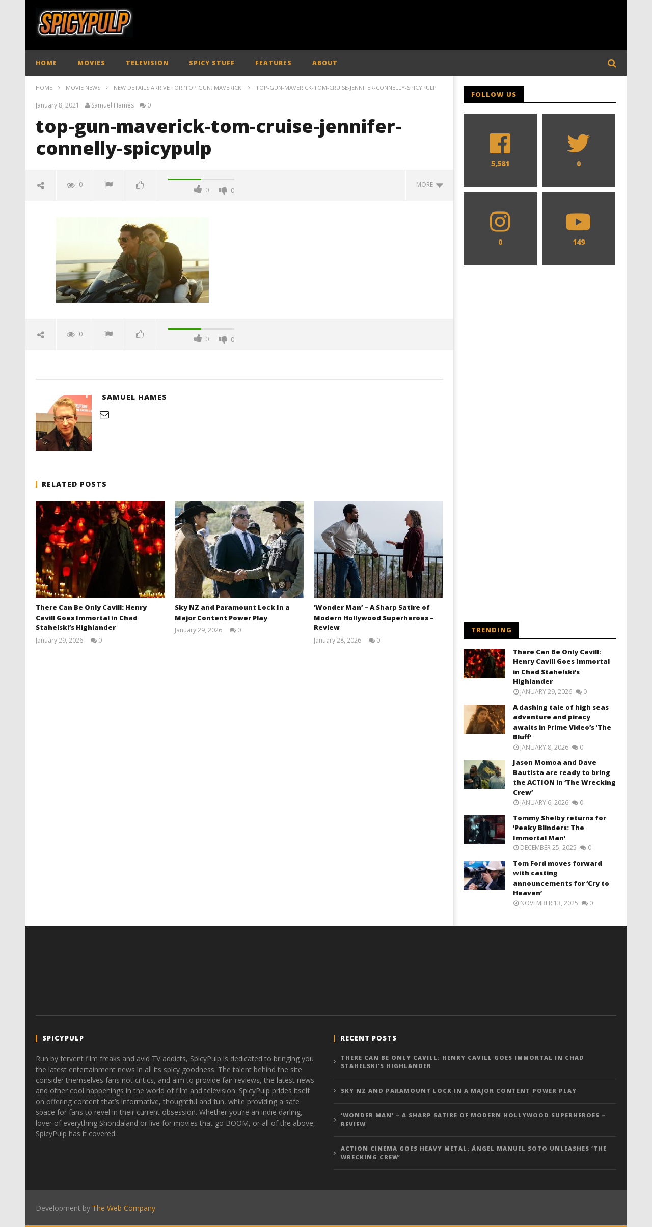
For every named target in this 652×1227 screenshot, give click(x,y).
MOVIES (91, 63)
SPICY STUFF (212, 63)
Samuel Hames (112, 105)
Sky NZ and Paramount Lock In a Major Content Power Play (232, 612)
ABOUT (325, 63)
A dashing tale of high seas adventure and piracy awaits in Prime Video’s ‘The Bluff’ (562, 722)
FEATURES (273, 63)
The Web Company (123, 1208)
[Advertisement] (431, 23)
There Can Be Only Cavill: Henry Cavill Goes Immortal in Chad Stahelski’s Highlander (91, 617)
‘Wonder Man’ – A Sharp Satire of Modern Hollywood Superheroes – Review (374, 617)
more (429, 184)
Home (44, 87)
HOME (46, 63)
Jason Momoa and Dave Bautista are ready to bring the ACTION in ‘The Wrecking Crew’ (564, 777)
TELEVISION (147, 63)
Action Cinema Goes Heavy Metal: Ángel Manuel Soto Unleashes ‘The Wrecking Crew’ (474, 1152)
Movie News (83, 87)
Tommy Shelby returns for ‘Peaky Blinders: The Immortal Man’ (559, 827)
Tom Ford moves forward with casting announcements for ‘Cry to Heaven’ (561, 878)
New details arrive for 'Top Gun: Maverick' (178, 87)
